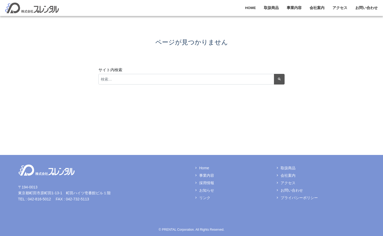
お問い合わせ (366, 8)
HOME (250, 8)
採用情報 (206, 183)
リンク (204, 198)
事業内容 (294, 8)
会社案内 (317, 8)
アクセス (339, 8)
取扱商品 (271, 8)
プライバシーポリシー (299, 198)
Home (204, 168)
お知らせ (206, 190)
